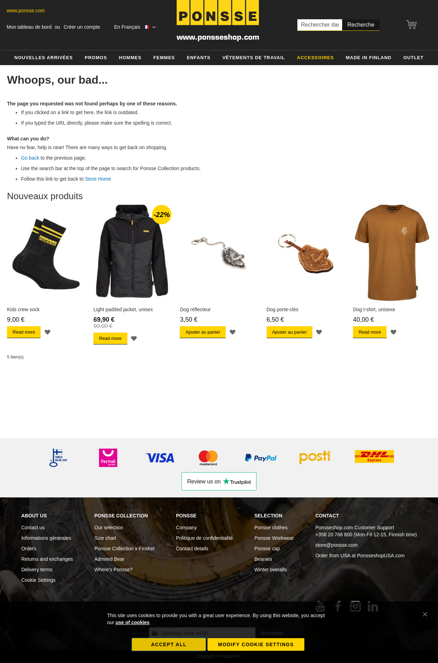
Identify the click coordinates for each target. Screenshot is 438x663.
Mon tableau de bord (29, 27)
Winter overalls (270, 569)
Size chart (105, 538)
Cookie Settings (38, 580)
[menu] (219, 57)
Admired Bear (109, 559)
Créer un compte (82, 27)
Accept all (169, 644)
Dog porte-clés (282, 309)
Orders (28, 548)
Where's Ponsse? (113, 569)
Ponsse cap (267, 548)
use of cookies (132, 622)
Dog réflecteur (195, 309)
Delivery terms (36, 569)
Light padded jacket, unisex (123, 309)
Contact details (192, 548)
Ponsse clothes (271, 527)
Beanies (263, 559)
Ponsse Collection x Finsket (124, 548)
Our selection (108, 527)
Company (186, 527)
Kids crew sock (23, 309)
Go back (30, 158)
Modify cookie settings (256, 644)
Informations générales (46, 538)
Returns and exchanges (47, 559)
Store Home (98, 179)
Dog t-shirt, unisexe (374, 309)
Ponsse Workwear (274, 538)
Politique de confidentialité (204, 538)
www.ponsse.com (26, 10)
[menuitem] (43, 57)
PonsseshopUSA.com (381, 555)
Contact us (33, 527)
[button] (134, 27)
